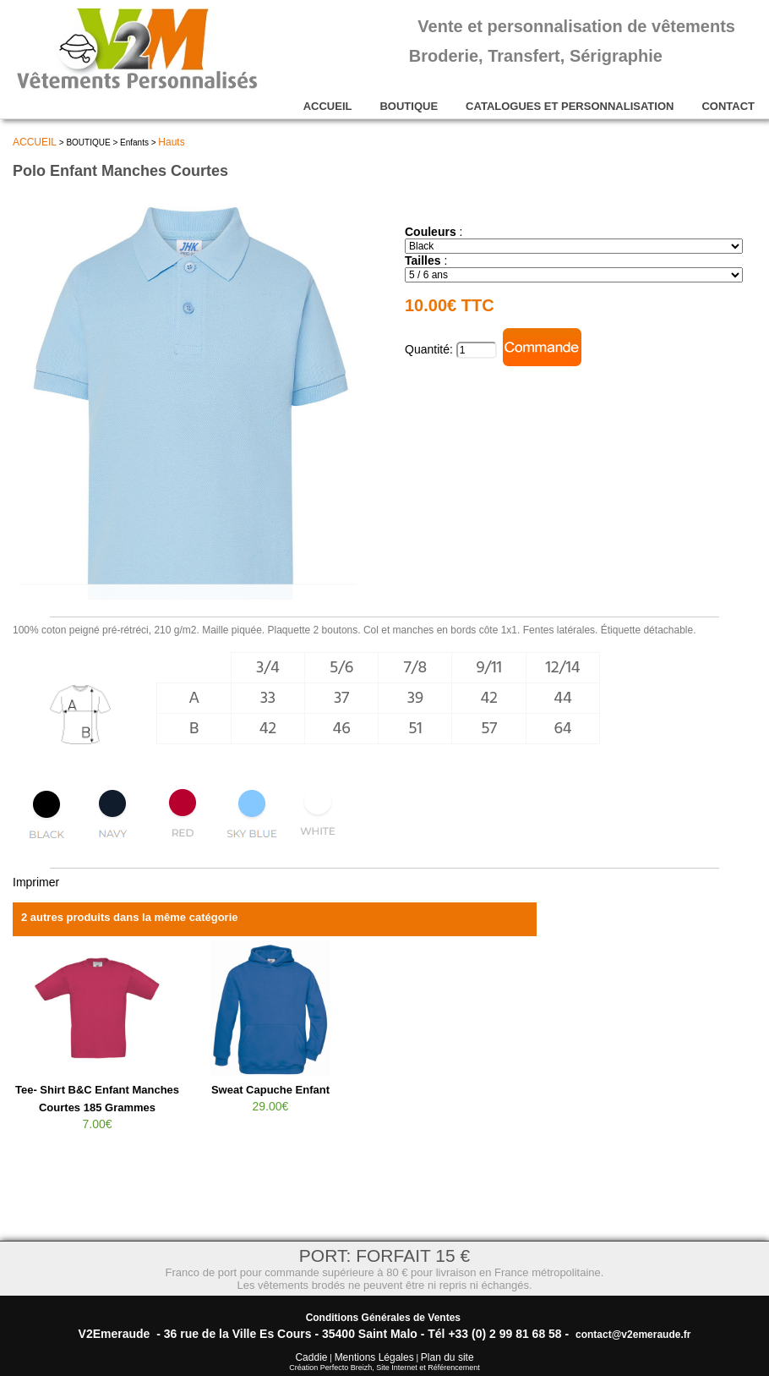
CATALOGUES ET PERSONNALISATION (570, 106)
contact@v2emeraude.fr (632, 1334)
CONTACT (728, 106)
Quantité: (430, 349)
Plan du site (447, 1357)
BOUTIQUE (408, 106)
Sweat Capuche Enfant (270, 1089)
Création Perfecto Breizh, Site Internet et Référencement (384, 1367)
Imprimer (36, 882)
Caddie (311, 1357)
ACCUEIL (327, 106)
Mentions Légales (374, 1357)
